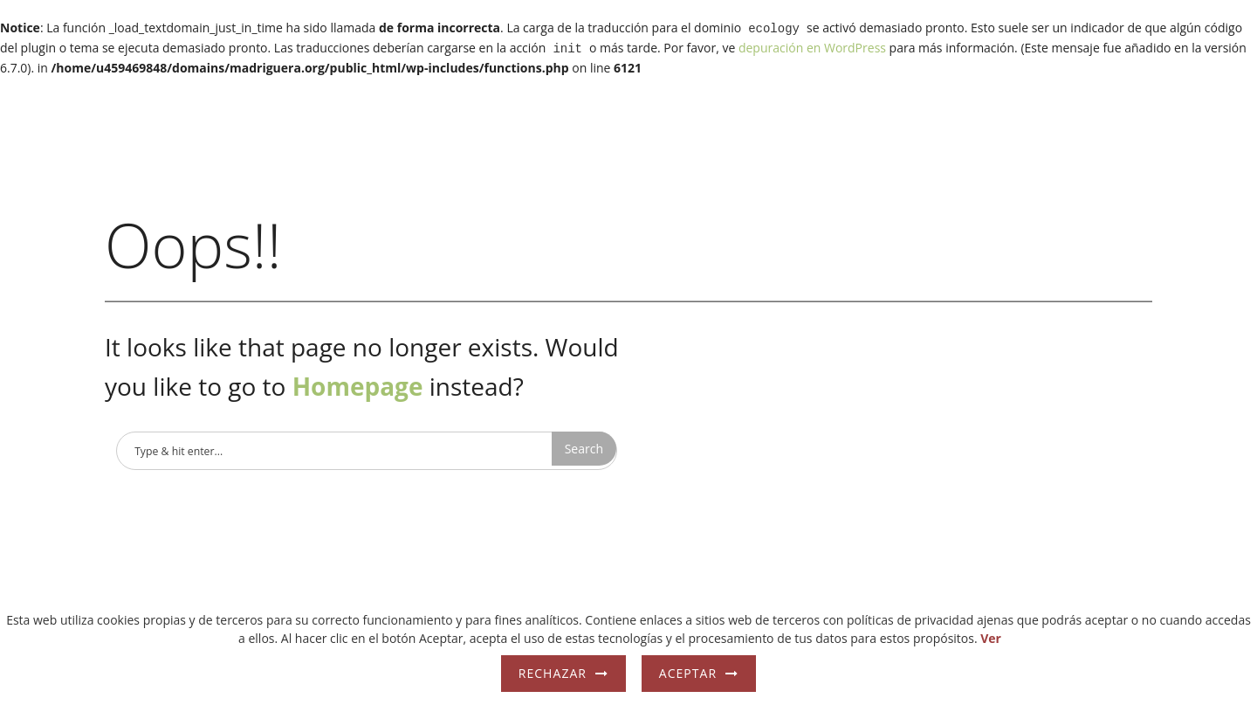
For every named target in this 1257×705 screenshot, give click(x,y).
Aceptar (688, 673)
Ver (990, 638)
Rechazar (553, 673)
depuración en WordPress (812, 46)
